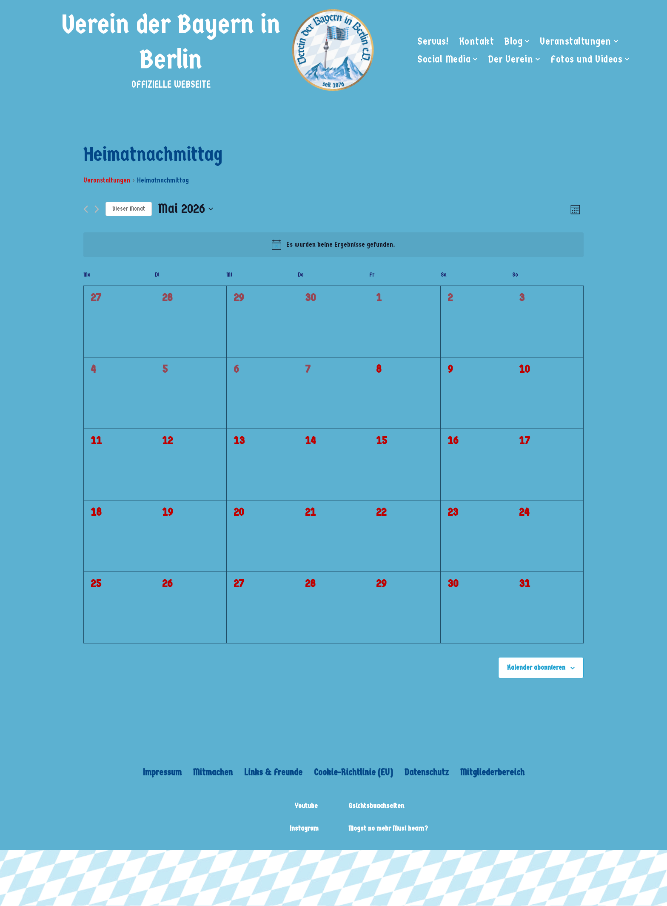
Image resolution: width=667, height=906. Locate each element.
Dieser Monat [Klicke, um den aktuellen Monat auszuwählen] (128, 208)
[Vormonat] (85, 210)
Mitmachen (211, 772)
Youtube (306, 806)
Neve (101, 863)
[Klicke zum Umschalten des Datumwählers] (185, 208)
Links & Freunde (272, 772)
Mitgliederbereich (494, 772)
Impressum (159, 772)
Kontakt (477, 41)
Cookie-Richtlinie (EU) (353, 772)
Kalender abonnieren (536, 667)
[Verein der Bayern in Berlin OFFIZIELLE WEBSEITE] (215, 49)
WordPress (218, 863)
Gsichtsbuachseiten (376, 806)
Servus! (433, 41)
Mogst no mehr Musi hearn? (388, 829)
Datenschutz (427, 772)
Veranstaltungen (106, 180)
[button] (527, 41)
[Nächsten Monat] (96, 210)
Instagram (304, 829)
